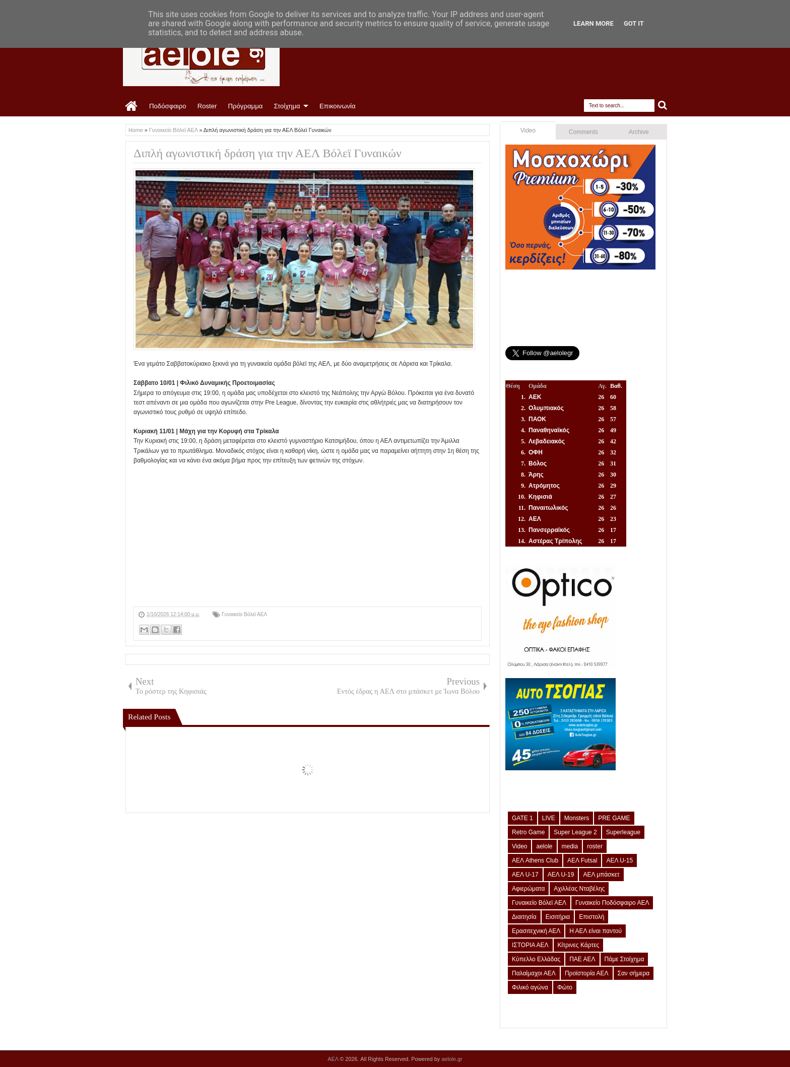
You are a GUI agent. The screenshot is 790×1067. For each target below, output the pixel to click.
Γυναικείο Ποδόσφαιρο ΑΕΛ (612, 902)
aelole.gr (451, 1059)
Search (663, 105)
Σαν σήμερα (634, 973)
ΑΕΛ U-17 (525, 874)
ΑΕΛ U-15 (619, 860)
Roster (207, 106)
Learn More (593, 23)
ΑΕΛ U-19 (561, 874)
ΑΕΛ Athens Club (535, 860)
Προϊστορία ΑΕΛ (587, 973)
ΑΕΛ (333, 1059)
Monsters (576, 818)
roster (595, 846)
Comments (583, 132)
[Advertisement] (308, 536)
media (570, 846)
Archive (639, 132)
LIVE (548, 818)
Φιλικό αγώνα (530, 987)
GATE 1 (522, 818)
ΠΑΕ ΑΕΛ (582, 959)
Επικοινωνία (337, 106)
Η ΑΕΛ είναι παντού (595, 931)
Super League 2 (575, 832)
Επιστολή (591, 916)
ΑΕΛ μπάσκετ (601, 874)
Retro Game (528, 832)
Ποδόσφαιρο (167, 106)
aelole (544, 846)
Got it (634, 23)
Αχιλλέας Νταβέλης (579, 888)
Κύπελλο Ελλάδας (536, 959)
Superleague (623, 832)
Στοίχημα (287, 106)
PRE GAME (614, 818)
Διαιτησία (524, 916)
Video (528, 130)
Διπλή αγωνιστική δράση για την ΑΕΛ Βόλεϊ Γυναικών (268, 153)
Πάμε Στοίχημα (624, 959)
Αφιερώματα (528, 888)
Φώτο (564, 987)
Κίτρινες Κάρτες (579, 945)
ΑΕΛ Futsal (582, 860)
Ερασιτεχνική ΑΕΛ (536, 931)
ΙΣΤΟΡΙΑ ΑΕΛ (530, 945)
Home (131, 106)
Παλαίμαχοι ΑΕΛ (534, 973)
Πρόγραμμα (245, 106)
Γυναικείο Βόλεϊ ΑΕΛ (244, 614)
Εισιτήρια (558, 916)
